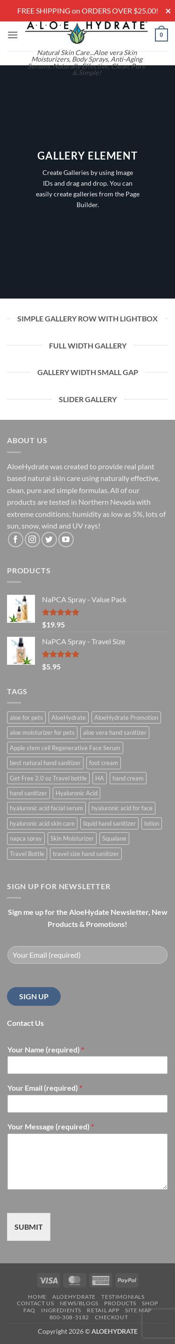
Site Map (138, 1310)
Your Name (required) (45, 1049)
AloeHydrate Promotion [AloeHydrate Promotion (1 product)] (126, 717)
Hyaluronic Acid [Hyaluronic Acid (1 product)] (77, 793)
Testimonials (122, 1296)
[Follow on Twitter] (49, 539)
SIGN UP (34, 996)
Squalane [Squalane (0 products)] (114, 838)
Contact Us (35, 1303)
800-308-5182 (69, 1317)
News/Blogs (79, 1303)
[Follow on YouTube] (66, 539)
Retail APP (103, 1310)
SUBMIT (28, 1226)
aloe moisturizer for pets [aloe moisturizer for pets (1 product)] (42, 732)
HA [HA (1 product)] (99, 778)
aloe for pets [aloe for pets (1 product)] (26, 717)
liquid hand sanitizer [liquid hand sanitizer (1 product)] (109, 823)
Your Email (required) (44, 1087)
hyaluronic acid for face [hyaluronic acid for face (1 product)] (122, 808)
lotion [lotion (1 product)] (151, 823)
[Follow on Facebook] (15, 539)
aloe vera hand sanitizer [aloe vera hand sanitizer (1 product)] (115, 732)
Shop (150, 1303)
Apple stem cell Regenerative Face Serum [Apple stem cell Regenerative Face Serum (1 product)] (65, 748)
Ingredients (61, 1310)
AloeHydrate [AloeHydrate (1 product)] (68, 717)
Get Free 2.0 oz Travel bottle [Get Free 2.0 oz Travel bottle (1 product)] (48, 778)
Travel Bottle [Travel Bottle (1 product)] (27, 853)
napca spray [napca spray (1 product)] (26, 838)
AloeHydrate (74, 1296)
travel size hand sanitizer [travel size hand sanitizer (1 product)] (86, 853)
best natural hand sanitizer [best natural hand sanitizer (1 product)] (45, 762)
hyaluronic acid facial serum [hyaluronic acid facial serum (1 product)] (46, 808)
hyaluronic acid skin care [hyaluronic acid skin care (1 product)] (42, 823)
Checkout (111, 1317)
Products (120, 1303)
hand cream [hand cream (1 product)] (128, 778)
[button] (12, 34)
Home (37, 1296)
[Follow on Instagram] (32, 539)
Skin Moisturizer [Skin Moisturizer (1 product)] (72, 838)
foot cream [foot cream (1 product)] (103, 762)
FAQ (29, 1310)
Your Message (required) (50, 1126)
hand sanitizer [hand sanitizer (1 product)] (28, 793)
